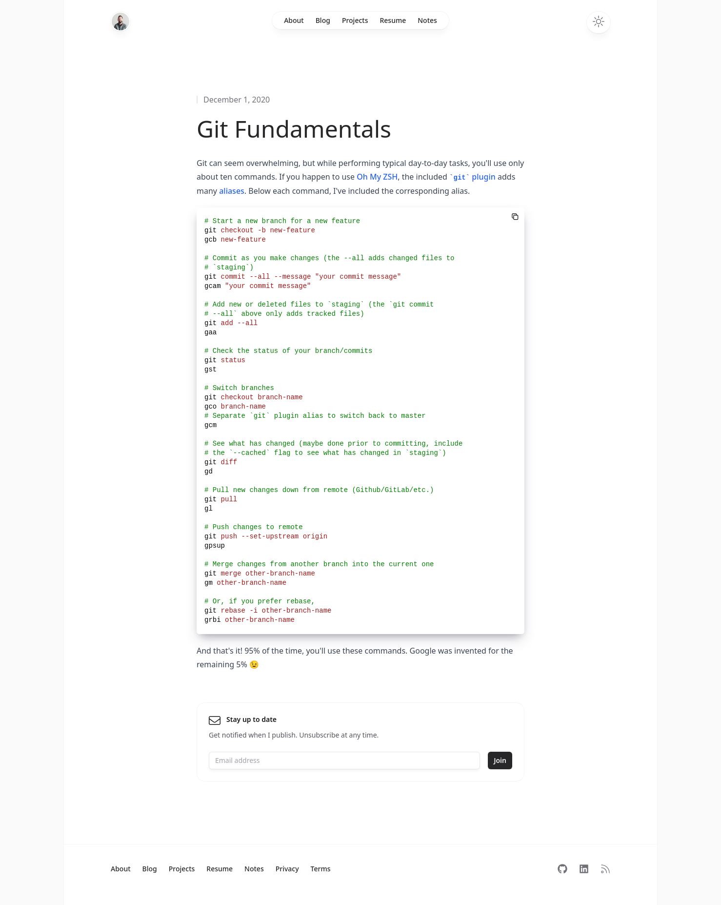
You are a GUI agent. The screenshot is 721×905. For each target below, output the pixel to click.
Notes (427, 20)
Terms (321, 868)
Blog (323, 20)
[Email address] (344, 760)
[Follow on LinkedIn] (584, 869)
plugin (472, 176)
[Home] (120, 21)
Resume (393, 20)
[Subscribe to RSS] (605, 869)
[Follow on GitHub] (562, 869)
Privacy (287, 868)
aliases (231, 190)
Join (500, 760)
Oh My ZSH (377, 176)
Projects (355, 20)
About (294, 20)
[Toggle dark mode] (598, 22)
